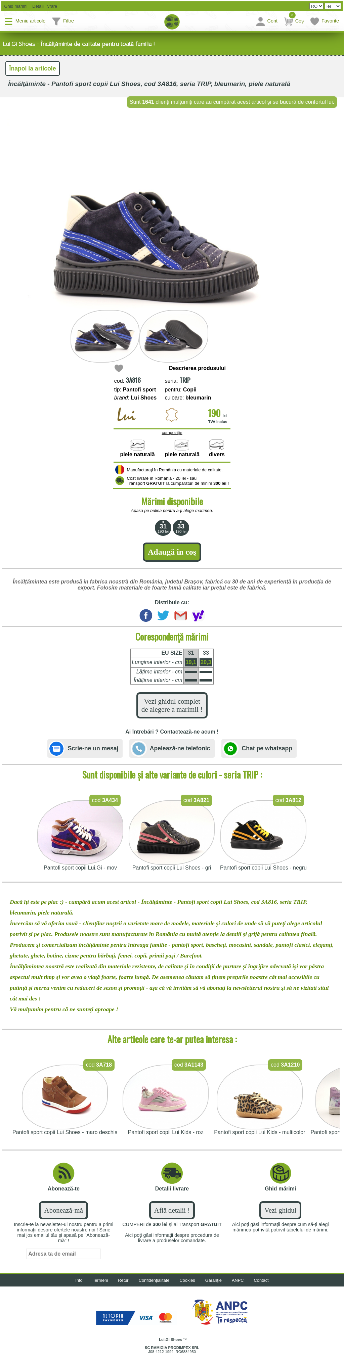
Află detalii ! (172, 1210)
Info (78, 1280)
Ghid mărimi (15, 6)
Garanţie (213, 1280)
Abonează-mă (63, 1210)
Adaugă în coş (172, 552)
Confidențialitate (154, 1280)
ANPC (238, 1280)
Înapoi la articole (32, 68)
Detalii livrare (43, 6)
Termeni (100, 1280)
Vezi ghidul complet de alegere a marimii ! (172, 705)
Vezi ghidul (280, 1210)
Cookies (187, 1280)
